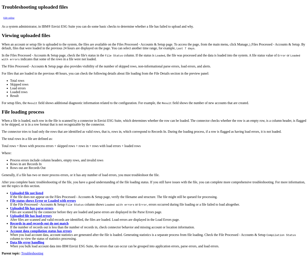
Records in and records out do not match (39, 223)
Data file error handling (27, 242)
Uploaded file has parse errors (31, 208)
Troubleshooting (32, 253)
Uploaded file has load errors (31, 216)
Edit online (8, 17)
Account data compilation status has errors (41, 231)
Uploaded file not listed (26, 193)
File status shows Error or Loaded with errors (43, 200)
